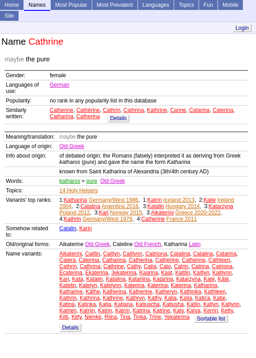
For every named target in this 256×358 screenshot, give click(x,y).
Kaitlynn (222, 273)
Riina (110, 317)
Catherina (88, 116)
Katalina (115, 279)
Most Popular (71, 5)
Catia (150, 266)
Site (9, 16)
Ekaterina (97, 273)
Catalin (67, 228)
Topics (186, 5)
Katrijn (87, 310)
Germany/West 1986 (113, 200)
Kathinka (190, 291)
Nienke (93, 317)
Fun (208, 5)
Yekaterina (177, 317)
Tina (125, 317)
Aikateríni (162, 212)
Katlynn (231, 304)
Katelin (67, 285)
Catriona (222, 266)
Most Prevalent (115, 5)
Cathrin (111, 110)
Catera (67, 260)
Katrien (67, 310)
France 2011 (181, 219)
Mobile (230, 5)
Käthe (92, 291)
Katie (210, 200)
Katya (194, 310)
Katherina (114, 291)
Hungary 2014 (182, 206)
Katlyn (210, 304)
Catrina (200, 266)
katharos (69, 181)
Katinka (87, 304)
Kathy (154, 298)
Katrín (154, 200)
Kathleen (214, 291)
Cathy (134, 266)
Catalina (90, 206)
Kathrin (72, 219)
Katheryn (166, 291)
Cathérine (88, 110)
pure (91, 181)
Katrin (105, 310)
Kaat (166, 273)
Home (12, 5)
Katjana (123, 304)
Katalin (155, 206)
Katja (105, 304)
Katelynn (110, 285)
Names (37, 5)
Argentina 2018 (120, 206)
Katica (202, 298)
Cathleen (219, 260)
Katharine (70, 291)
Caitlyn (111, 254)
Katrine (161, 310)
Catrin (181, 266)
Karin (85, 228)
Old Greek (71, 146)
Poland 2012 (74, 212)
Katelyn (88, 285)
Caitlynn (132, 254)
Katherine (140, 291)
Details (118, 118)
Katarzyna (221, 206)
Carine (178, 110)
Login (242, 28)
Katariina (139, 279)
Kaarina (148, 273)
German (59, 85)
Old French (147, 244)
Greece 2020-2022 (197, 212)
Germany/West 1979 (108, 219)
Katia (170, 298)
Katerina (134, 285)
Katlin (193, 304)
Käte (223, 279)
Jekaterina (123, 273)
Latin (194, 244)
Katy (178, 310)
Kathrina (90, 298)
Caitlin (92, 254)
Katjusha (173, 304)
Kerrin (211, 310)
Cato (165, 266)
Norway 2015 (126, 212)
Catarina (199, 110)
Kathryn (135, 298)
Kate (209, 279)
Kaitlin (182, 273)
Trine (155, 317)
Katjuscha (148, 304)
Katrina (141, 310)
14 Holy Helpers (78, 190)
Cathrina (133, 110)
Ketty (227, 310)
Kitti (63, 317)
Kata (77, 279)
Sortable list (211, 319)
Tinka (139, 317)
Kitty (76, 317)
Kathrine (157, 110)
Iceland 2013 (178, 200)
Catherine (61, 110)
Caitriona (156, 254)
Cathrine (114, 266)
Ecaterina (70, 273)
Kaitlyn (201, 273)
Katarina (163, 279)
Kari (104, 212)
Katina (67, 304)
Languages (155, 5)
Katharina (75, 200)
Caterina (223, 110)
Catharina (61, 116)
